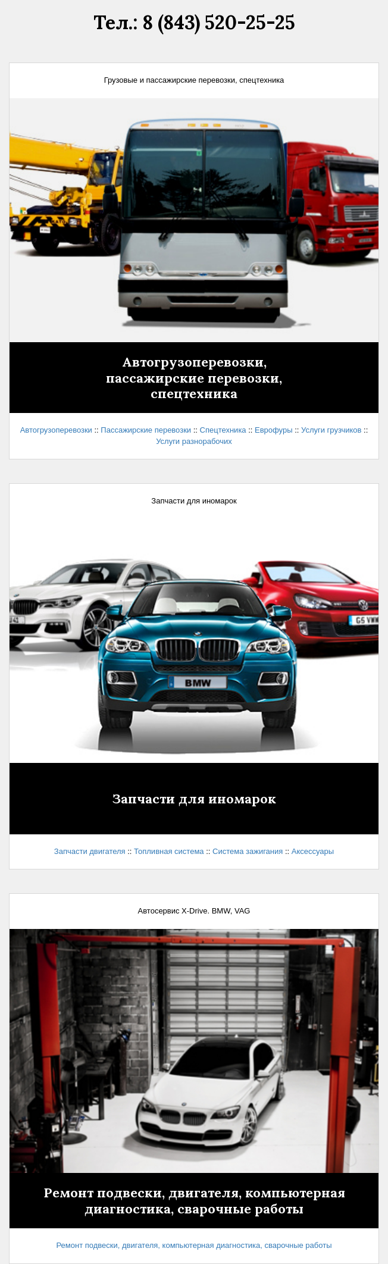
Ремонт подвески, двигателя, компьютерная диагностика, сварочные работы (194, 1200)
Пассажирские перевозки (146, 429)
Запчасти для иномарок (194, 798)
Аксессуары (313, 851)
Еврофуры (274, 429)
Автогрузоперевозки (56, 429)
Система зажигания (247, 851)
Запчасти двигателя (90, 851)
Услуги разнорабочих (194, 441)
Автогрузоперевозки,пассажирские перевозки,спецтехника (194, 377)
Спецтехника (223, 429)
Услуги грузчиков (331, 429)
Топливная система (169, 851)
